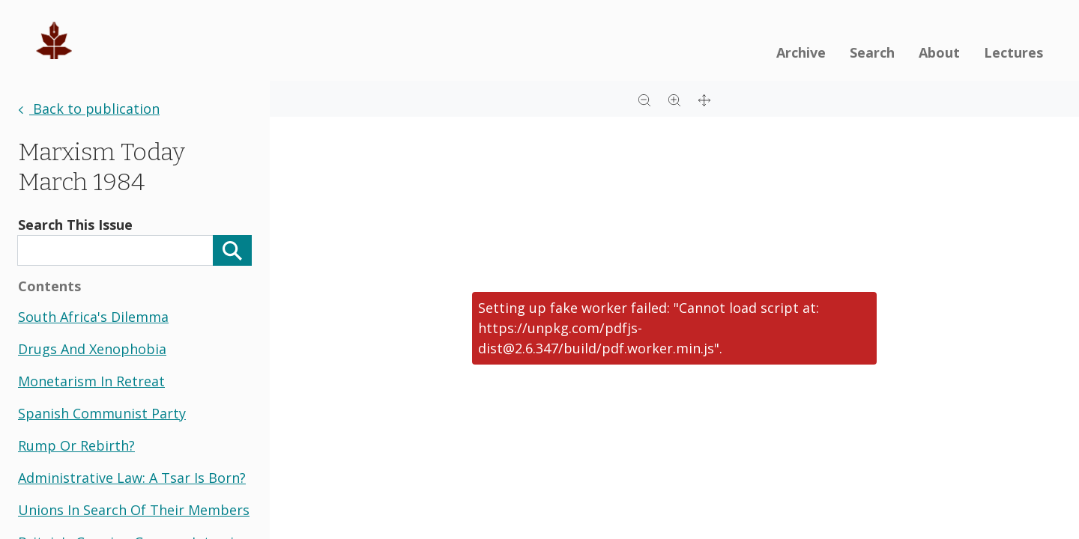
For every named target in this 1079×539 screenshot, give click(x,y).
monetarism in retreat (91, 381)
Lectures (1013, 52)
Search (872, 52)
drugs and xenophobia (92, 349)
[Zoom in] (674, 99)
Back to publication (89, 109)
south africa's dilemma (93, 317)
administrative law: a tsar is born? (132, 478)
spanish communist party (102, 413)
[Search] (232, 250)
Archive (801, 52)
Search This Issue (75, 225)
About (939, 52)
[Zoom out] (644, 99)
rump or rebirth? (76, 445)
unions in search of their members (134, 510)
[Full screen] (704, 99)
